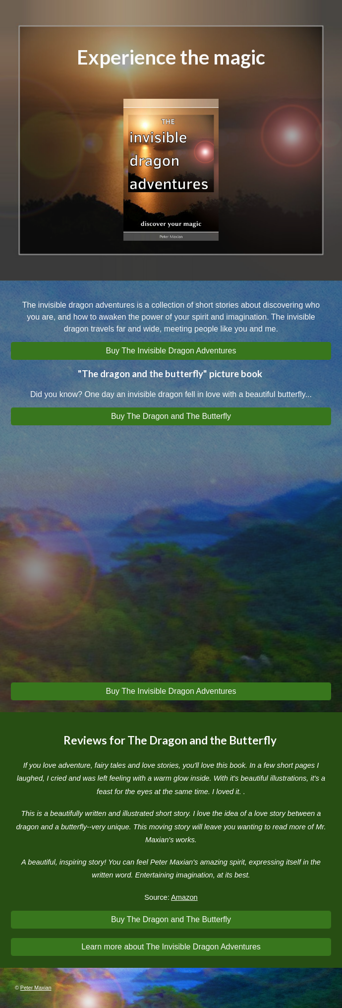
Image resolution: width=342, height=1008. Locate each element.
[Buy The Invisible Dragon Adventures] (171, 350)
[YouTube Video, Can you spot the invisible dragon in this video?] (171, 558)
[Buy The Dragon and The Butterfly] (171, 416)
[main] (171, 57)
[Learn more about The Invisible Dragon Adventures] (171, 947)
